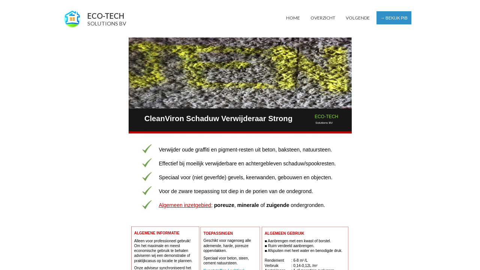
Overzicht (322, 18)
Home (293, 18)
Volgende (358, 18)
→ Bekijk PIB (394, 18)
